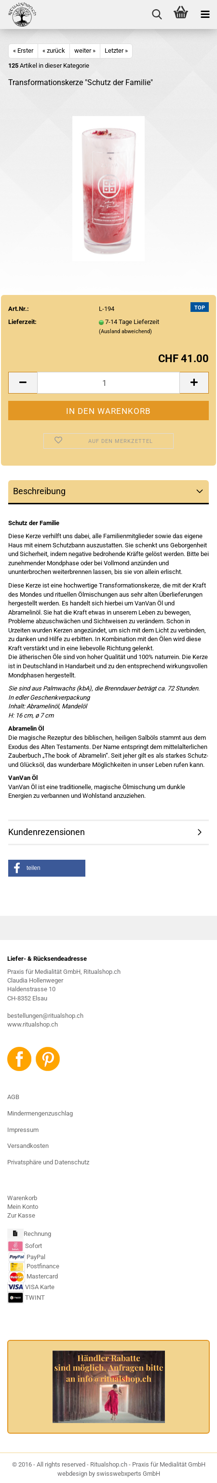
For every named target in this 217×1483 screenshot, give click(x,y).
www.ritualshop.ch (32, 1024)
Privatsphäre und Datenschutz (48, 1162)
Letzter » (116, 50)
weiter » (84, 50)
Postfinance (43, 1266)
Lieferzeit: (22, 321)
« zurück (53, 50)
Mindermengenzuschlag (40, 1113)
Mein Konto (22, 1206)
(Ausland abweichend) (125, 331)
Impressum (23, 1129)
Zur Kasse (21, 1215)
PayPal (27, 1257)
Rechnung (37, 1234)
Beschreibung (39, 491)
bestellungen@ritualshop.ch (45, 1015)
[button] (46, 868)
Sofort (33, 1245)
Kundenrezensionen (46, 832)
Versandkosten (28, 1145)
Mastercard (42, 1276)
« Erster (23, 50)
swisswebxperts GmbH (128, 1473)
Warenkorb (22, 1198)
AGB (13, 1097)
